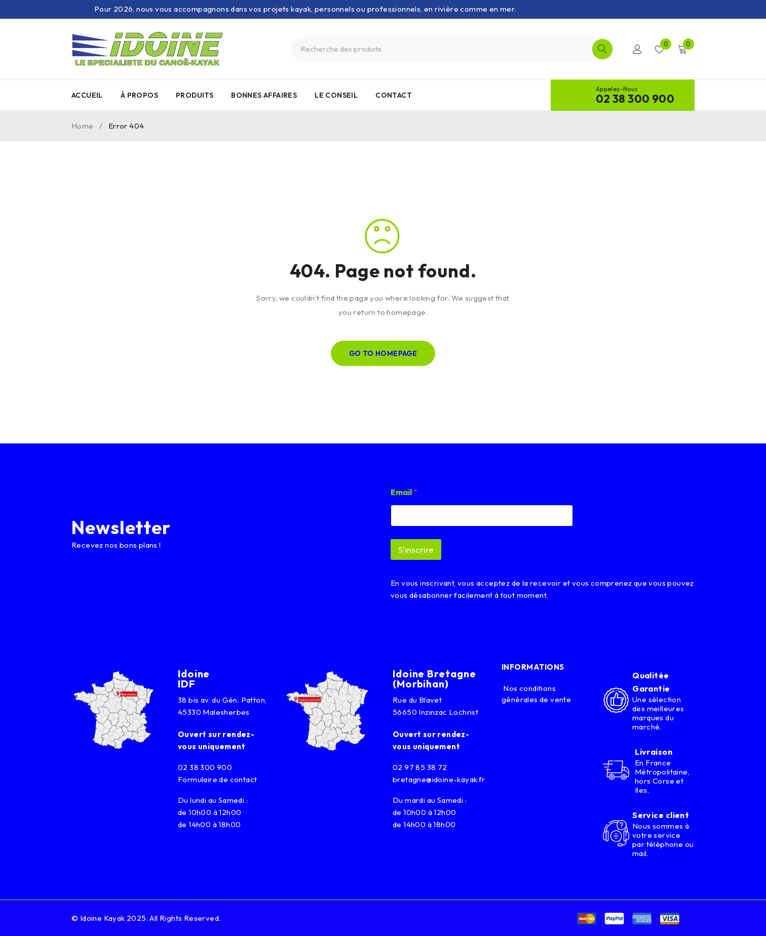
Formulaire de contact (217, 779)
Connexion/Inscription (637, 49)
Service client (660, 815)
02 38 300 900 (635, 99)
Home (82, 126)
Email (404, 492)
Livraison (653, 752)
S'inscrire (416, 549)
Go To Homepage (383, 353)
